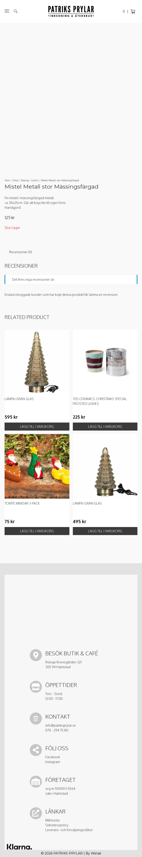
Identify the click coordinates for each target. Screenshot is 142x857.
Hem (7, 180)
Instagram (52, 762)
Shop (15, 180)
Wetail (96, 853)
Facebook (52, 757)
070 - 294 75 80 (56, 730)
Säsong (25, 180)
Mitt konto (52, 820)
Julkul (34, 180)
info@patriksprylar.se (60, 725)
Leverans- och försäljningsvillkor (69, 830)
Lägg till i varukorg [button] (37, 426)
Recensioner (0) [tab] (20, 252)
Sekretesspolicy (56, 825)
